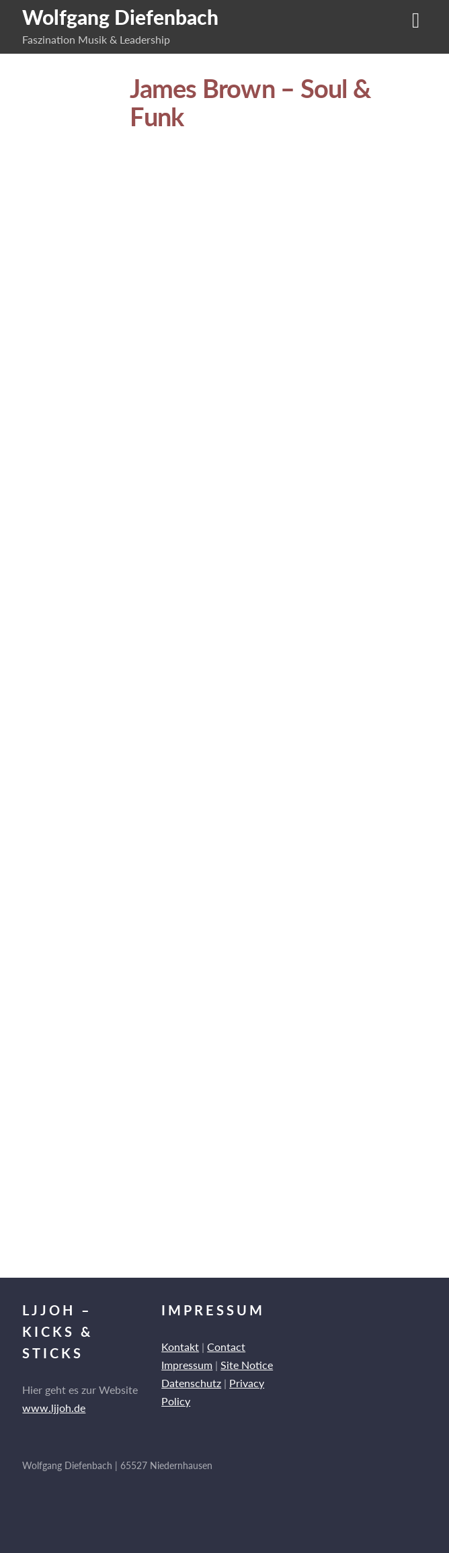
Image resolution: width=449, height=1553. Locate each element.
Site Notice (246, 1364)
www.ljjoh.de (53, 1407)
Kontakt (180, 1346)
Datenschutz (191, 1382)
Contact (226, 1346)
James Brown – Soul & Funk (250, 102)
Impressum (186, 1364)
